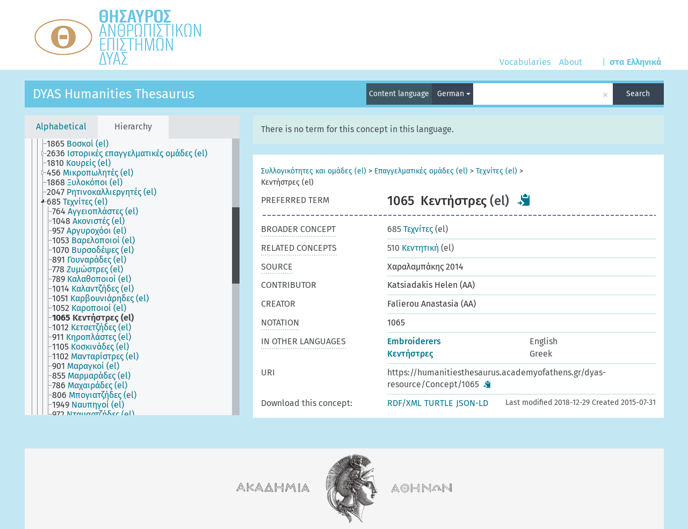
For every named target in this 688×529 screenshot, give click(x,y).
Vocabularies (525, 62)
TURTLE (438, 403)
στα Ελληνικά (636, 62)
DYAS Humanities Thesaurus (113, 94)
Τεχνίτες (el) (496, 171)
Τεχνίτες (410, 229)
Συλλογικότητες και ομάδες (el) (313, 171)
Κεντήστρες (410, 354)
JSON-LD (472, 403)
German (453, 93)
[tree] (132, 277)
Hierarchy (133, 126)
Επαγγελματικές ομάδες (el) (421, 171)
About (570, 62)
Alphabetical (61, 126)
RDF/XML (404, 403)
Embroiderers (414, 341)
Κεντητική (413, 248)
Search (638, 93)
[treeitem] (82, 144)
